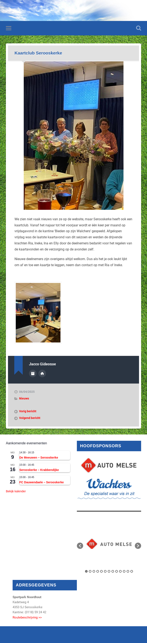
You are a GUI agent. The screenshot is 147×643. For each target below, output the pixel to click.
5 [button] (101, 571)
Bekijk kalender (16, 491)
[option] (109, 543)
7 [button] (109, 571)
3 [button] (94, 571)
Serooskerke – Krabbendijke (39, 470)
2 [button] (90, 571)
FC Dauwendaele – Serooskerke (41, 482)
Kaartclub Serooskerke (38, 53)
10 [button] (120, 571)
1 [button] (86, 571)
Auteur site (42, 373)
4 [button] (97, 571)
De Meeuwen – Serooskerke (38, 457)
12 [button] (128, 571)
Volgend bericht (29, 418)
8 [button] (113, 571)
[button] (80, 546)
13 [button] (131, 571)
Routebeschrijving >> (27, 617)
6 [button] (105, 571)
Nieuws (24, 398)
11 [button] (124, 571)
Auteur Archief (33, 373)
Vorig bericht (27, 411)
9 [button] (116, 571)
